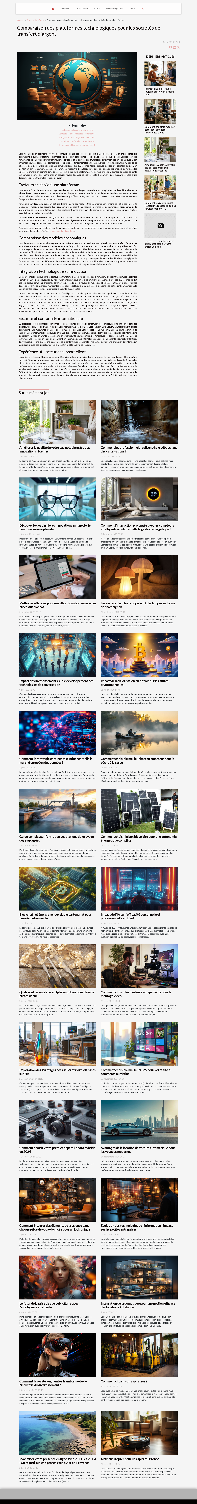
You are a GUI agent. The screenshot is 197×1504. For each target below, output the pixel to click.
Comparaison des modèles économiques (77, 133)
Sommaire (78, 125)
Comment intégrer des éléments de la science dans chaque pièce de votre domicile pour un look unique (54, 1227)
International (82, 8)
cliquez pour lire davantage (62, 231)
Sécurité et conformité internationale (77, 141)
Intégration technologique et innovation (77, 137)
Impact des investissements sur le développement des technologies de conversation (56, 683)
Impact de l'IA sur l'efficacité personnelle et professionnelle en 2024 (130, 916)
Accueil (20, 20)
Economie (64, 8)
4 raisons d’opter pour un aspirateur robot (130, 1459)
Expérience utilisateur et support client (77, 145)
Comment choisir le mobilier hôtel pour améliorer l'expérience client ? (159, 129)
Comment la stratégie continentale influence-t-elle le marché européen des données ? (55, 760)
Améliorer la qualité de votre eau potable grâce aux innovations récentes (159, 167)
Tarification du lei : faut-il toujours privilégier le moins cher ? (159, 91)
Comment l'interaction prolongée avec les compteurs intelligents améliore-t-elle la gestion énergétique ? (137, 527)
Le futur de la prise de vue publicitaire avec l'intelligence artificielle (48, 1305)
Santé (97, 8)
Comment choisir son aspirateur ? (124, 1381)
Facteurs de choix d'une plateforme (77, 130)
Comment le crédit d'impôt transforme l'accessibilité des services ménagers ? (160, 205)
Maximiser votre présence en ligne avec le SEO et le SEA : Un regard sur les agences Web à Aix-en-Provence (57, 1461)
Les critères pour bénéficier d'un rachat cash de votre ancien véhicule (159, 243)
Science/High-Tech (114, 8)
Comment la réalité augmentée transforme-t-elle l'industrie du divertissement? (53, 1383)
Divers (132, 8)
